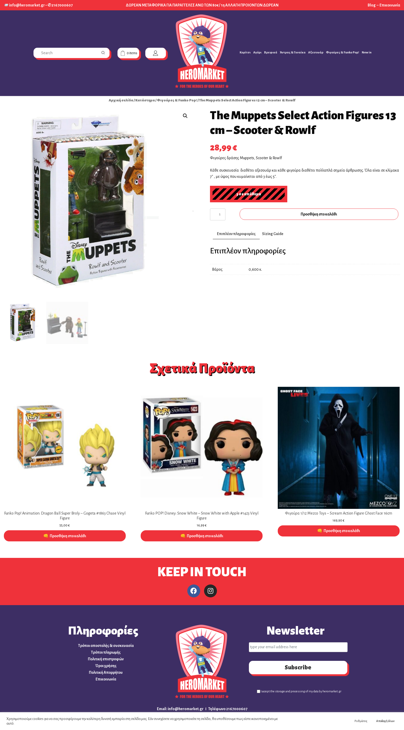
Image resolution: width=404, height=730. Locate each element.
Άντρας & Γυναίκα (293, 52)
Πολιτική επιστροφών (106, 659)
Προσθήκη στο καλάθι (319, 214)
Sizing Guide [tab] (272, 234)
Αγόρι (257, 52)
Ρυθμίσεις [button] (361, 721)
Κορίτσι (245, 52)
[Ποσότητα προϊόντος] (217, 214)
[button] (185, 116)
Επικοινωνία (390, 5)
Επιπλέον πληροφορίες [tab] (236, 234)
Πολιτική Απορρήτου (106, 673)
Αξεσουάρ (315, 52)
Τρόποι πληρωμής (106, 653)
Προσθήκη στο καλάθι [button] (68, 536)
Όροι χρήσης (105, 666)
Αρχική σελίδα (121, 100)
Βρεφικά (270, 52)
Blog (372, 5)
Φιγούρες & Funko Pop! (342, 52)
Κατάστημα (145, 100)
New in (367, 52)
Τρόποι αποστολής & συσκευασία (106, 646)
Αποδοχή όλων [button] (385, 721)
